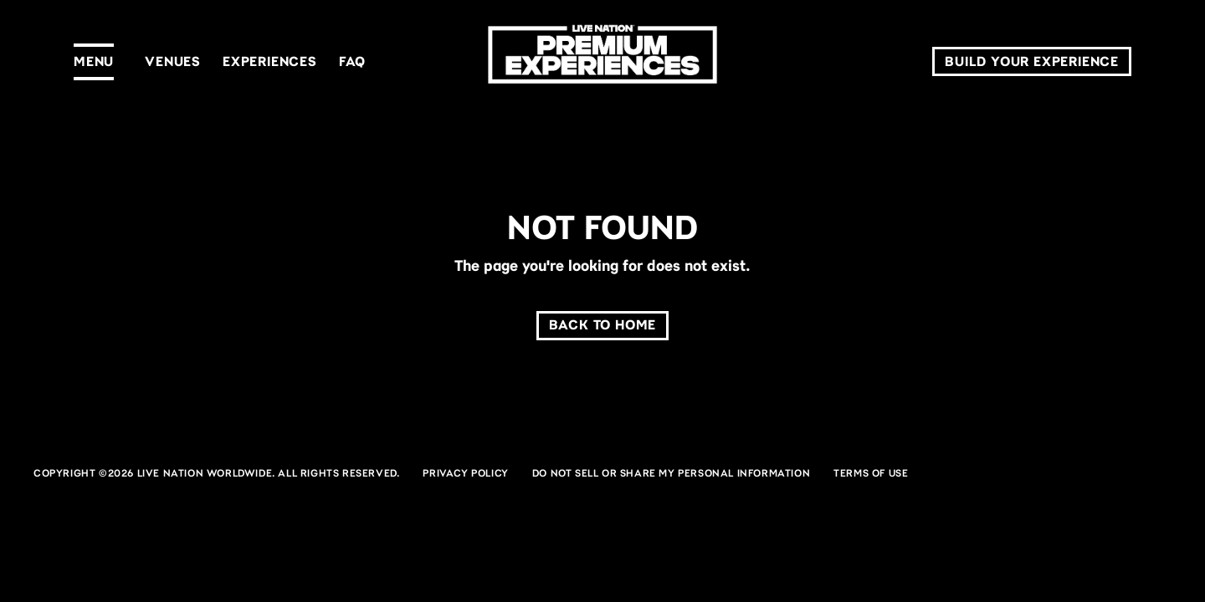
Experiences (270, 61)
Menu (94, 61)
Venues (173, 61)
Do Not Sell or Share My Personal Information (671, 473)
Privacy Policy (465, 473)
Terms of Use (870, 473)
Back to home (603, 325)
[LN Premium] (602, 61)
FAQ (352, 61)
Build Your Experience (1032, 61)
